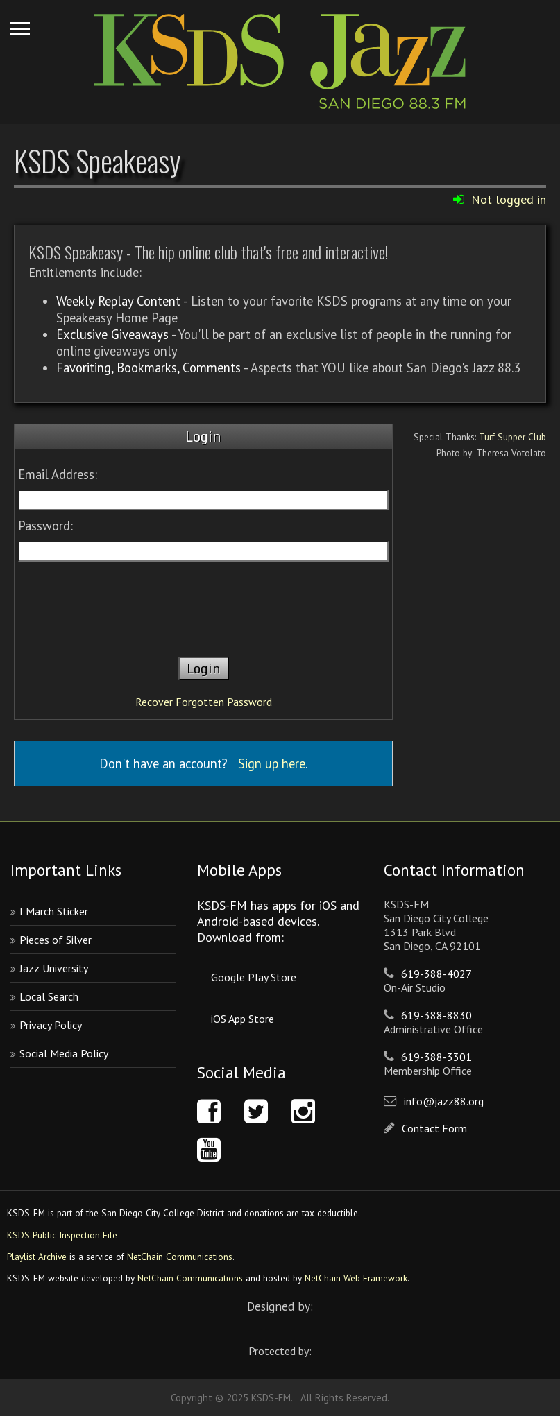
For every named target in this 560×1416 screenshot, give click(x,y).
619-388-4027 (436, 974)
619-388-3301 (436, 1057)
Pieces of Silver (55, 940)
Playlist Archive (37, 1256)
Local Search (48, 996)
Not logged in (508, 199)
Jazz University (53, 968)
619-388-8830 (436, 1015)
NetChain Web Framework (356, 1278)
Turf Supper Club (512, 437)
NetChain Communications (179, 1256)
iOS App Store (242, 1019)
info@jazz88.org (444, 1101)
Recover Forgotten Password (203, 702)
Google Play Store (253, 977)
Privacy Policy (50, 1025)
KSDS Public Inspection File (62, 1235)
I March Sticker (53, 911)
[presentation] (203, 603)
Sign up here (271, 763)
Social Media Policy (63, 1053)
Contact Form (434, 1128)
